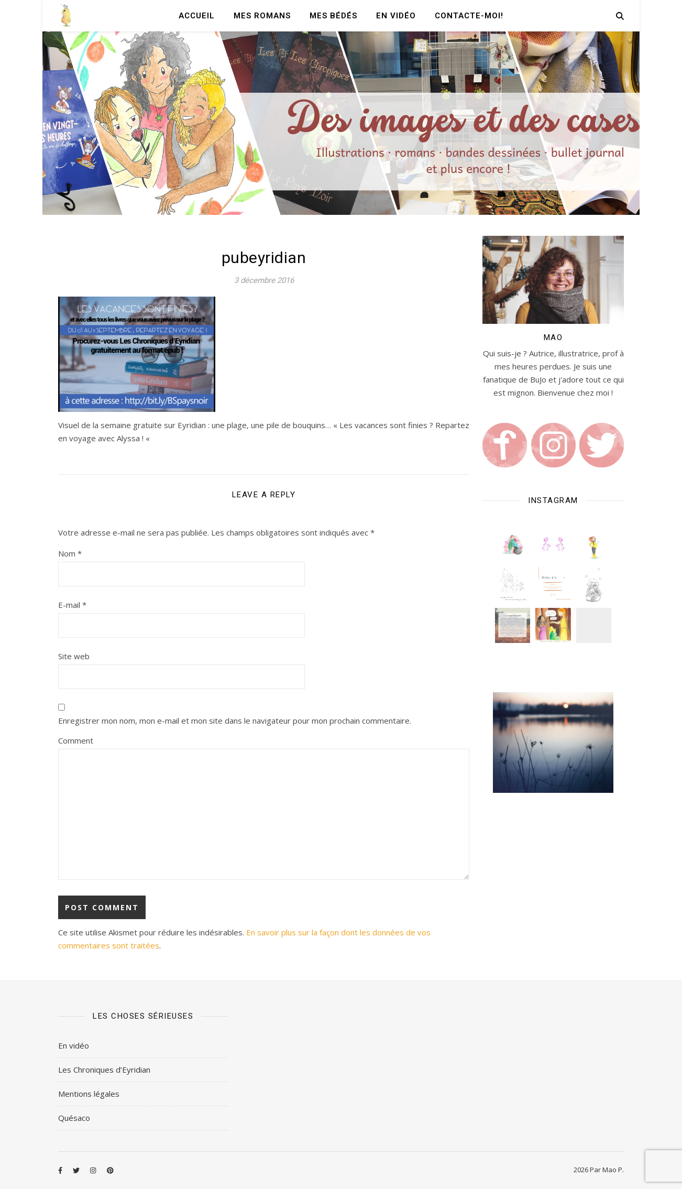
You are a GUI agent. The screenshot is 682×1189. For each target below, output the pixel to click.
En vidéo (396, 15)
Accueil (197, 15)
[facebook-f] (61, 1170)
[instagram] (93, 1170)
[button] (512, 544)
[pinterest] (110, 1170)
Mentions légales (88, 1093)
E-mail (72, 604)
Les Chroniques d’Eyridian (104, 1069)
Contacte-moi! (469, 15)
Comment (75, 740)
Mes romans (262, 15)
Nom (70, 553)
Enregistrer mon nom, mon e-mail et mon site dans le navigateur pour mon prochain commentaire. (234, 720)
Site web (74, 656)
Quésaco (74, 1117)
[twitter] (77, 1170)
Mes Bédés (333, 15)
